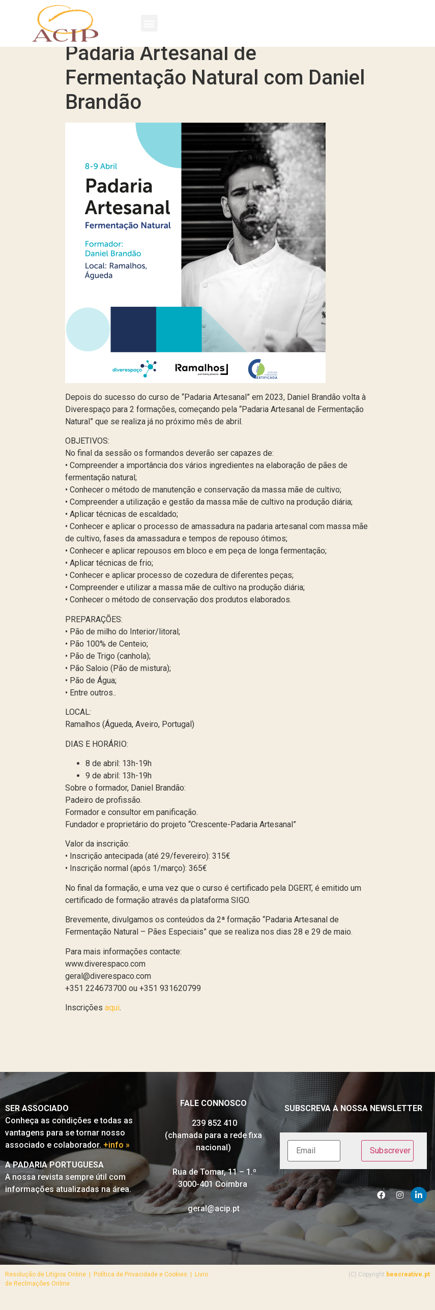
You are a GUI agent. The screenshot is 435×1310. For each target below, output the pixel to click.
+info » (116, 1154)
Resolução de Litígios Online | (49, 1283)
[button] (149, 23)
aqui (112, 1017)
